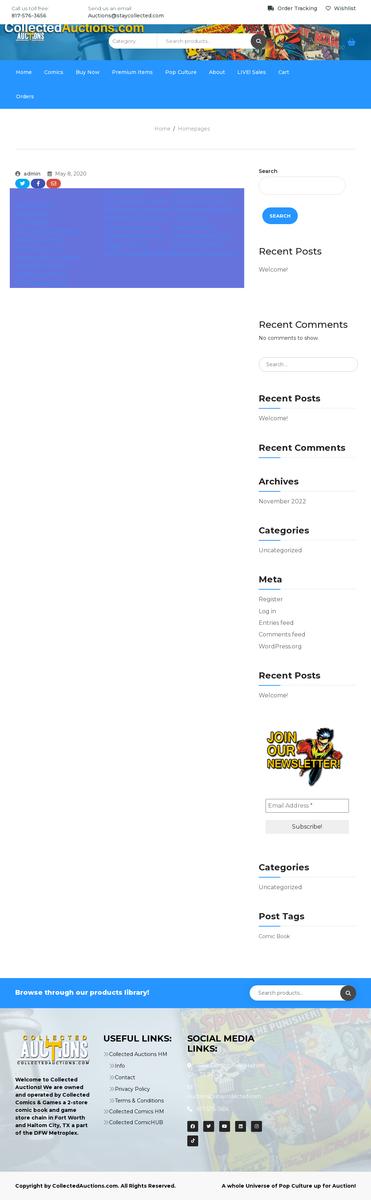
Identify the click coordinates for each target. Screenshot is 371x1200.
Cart (283, 72)
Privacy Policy (132, 1089)
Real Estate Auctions (202, 192)
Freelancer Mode (41, 274)
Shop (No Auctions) (200, 201)
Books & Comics (39, 239)
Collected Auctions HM (138, 1054)
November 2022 (282, 501)
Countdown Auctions (203, 209)
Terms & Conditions (139, 1100)
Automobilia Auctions (204, 253)
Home (24, 72)
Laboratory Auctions (135, 235)
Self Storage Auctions (136, 253)
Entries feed (276, 622)
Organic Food (125, 244)
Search (268, 171)
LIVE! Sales (251, 72)
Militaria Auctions (42, 266)
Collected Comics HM (136, 1111)
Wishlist (341, 8)
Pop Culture (181, 72)
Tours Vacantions (197, 244)
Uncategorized (280, 550)
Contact (125, 1077)
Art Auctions (34, 205)
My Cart (332, 39)
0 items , (325, 47)
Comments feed (282, 634)
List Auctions (190, 218)
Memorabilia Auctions (48, 257)
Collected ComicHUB (136, 1122)
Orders (25, 96)
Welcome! (273, 269)
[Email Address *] (307, 806)
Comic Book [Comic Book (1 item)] (274, 936)
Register (271, 599)
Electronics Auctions (135, 201)
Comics (53, 72)
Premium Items (132, 72)
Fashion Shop (192, 227)
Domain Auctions (131, 227)
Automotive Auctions (47, 231)
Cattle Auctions (38, 248)
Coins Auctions (127, 192)
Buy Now (88, 72)
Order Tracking (293, 8)
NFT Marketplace (41, 283)
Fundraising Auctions (137, 209)
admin (28, 173)
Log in (267, 611)
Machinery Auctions (134, 218)
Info (120, 1066)
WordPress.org (280, 646)
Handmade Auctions (202, 235)
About (217, 72)
